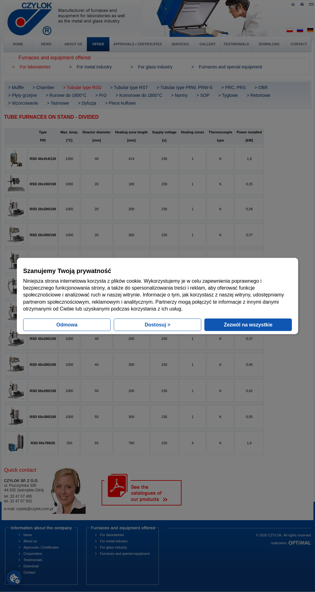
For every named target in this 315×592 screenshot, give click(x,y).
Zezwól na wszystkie (248, 324)
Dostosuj (157, 324)
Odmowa (67, 324)
